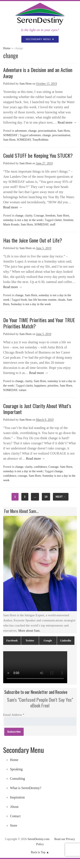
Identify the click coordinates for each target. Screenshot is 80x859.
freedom (50, 215)
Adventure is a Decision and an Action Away (37, 73)
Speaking (16, 769)
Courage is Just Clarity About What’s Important (37, 409)
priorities (53, 385)
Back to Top (38, 852)
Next (61, 496)
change (32, 130)
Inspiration (17, 797)
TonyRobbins (40, 139)
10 (46, 496)
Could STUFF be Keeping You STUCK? (38, 155)
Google (48, 640)
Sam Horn (25, 83)
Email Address (13, 714)
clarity (28, 215)
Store (13, 825)
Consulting (17, 778)
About (14, 806)
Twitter (30, 640)
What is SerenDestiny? (25, 788)
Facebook (11, 640)
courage (22, 475)
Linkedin (65, 640)
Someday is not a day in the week (31, 304)
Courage (39, 215)
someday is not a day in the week (23, 220)
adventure (21, 130)
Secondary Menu (38, 39)
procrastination (47, 130)
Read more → (67, 122)
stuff (52, 224)
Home (6, 48)
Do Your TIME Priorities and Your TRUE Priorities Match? (39, 323)
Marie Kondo (11, 224)
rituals (61, 299)
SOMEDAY (10, 135)
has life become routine (42, 299)
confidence (40, 466)
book (24, 299)
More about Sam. (29, 630)
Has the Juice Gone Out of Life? (32, 240)
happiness (40, 385)
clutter (58, 220)
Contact (15, 816)
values (22, 390)
